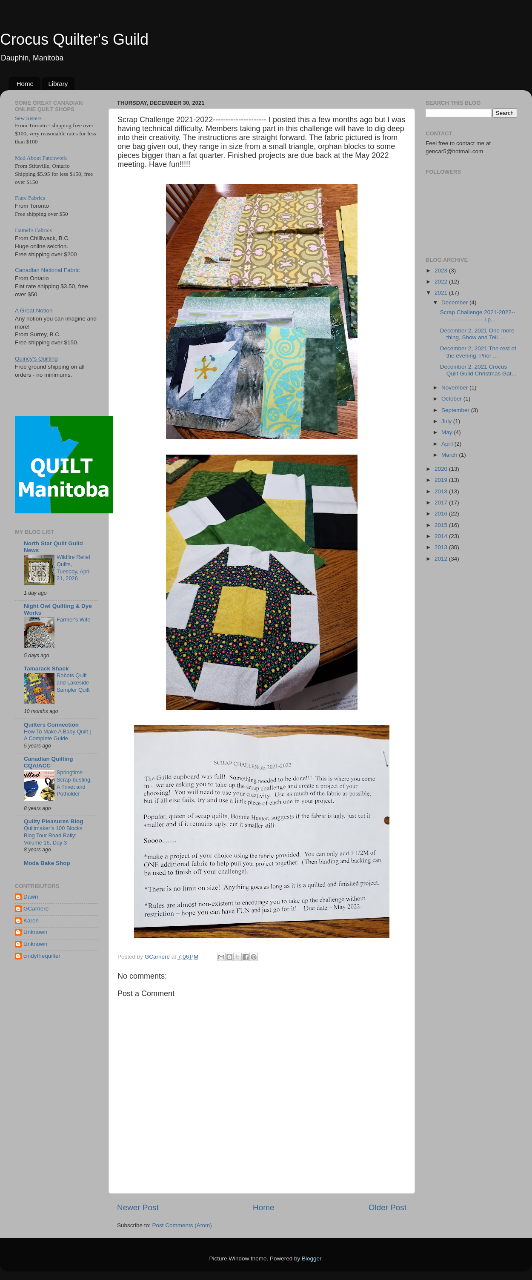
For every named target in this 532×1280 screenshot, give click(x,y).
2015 (442, 525)
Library (58, 83)
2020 (442, 469)
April (448, 444)
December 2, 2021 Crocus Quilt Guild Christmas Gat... (478, 370)
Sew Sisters (28, 118)
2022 (442, 281)
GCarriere (36, 908)
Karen (31, 920)
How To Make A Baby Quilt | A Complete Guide (57, 735)
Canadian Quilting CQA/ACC (48, 762)
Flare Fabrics (30, 198)
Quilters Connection (51, 725)
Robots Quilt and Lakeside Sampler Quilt (73, 682)
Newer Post (138, 1207)
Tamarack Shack (46, 668)
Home (25, 83)
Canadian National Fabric (47, 270)
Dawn (30, 896)
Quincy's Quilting (36, 358)
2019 (442, 480)
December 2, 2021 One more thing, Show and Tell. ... (477, 334)
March (450, 455)
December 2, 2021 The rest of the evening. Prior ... (478, 351)
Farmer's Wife (73, 619)
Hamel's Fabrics (33, 230)
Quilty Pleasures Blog (53, 821)
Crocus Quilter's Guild (74, 39)
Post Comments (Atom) (182, 1225)
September (456, 410)
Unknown (35, 932)
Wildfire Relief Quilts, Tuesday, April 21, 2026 (74, 567)
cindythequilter (41, 956)
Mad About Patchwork (41, 158)
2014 (442, 536)
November (455, 387)
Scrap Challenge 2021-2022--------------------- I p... (477, 315)
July (447, 421)
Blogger (311, 1258)
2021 (442, 292)
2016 (442, 513)
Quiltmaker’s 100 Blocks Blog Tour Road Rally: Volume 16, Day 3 (53, 835)
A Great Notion (34, 310)
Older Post (387, 1207)
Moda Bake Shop (47, 863)
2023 (442, 270)
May (447, 432)
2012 (442, 559)
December (455, 302)
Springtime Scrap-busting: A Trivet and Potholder (74, 783)
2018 (442, 491)
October (452, 398)
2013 (442, 547)
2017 (442, 502)
